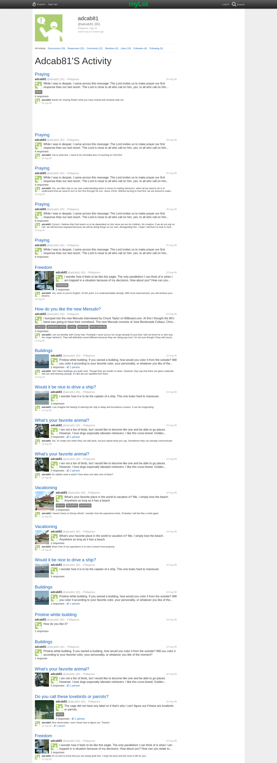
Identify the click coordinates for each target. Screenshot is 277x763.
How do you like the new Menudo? (68, 308)
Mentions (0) (111, 48)
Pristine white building (56, 614)
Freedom (43, 267)
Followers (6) (140, 48)
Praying (42, 74)
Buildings (43, 350)
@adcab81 (53, 79)
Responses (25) (76, 48)
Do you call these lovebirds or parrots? (72, 696)
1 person (75, 367)
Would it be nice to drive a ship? (65, 386)
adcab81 (40, 79)
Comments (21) (95, 48)
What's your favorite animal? (62, 420)
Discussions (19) (56, 48)
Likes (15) (126, 48)
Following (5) (156, 48)
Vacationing (46, 487)
